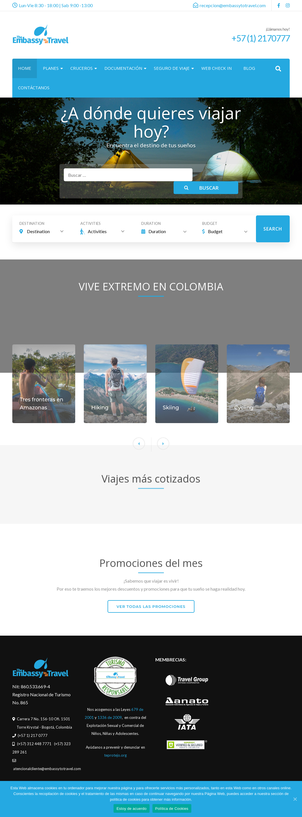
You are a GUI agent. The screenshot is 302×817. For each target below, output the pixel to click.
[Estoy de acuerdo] (295, 799)
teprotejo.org (115, 755)
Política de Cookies (171, 808)
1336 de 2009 (110, 717)
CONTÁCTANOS (33, 87)
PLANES (51, 68)
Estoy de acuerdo (131, 808)
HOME (24, 68)
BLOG (249, 68)
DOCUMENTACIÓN (123, 68)
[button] (163, 498)
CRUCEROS (81, 68)
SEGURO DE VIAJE (172, 68)
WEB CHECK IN (216, 68)
